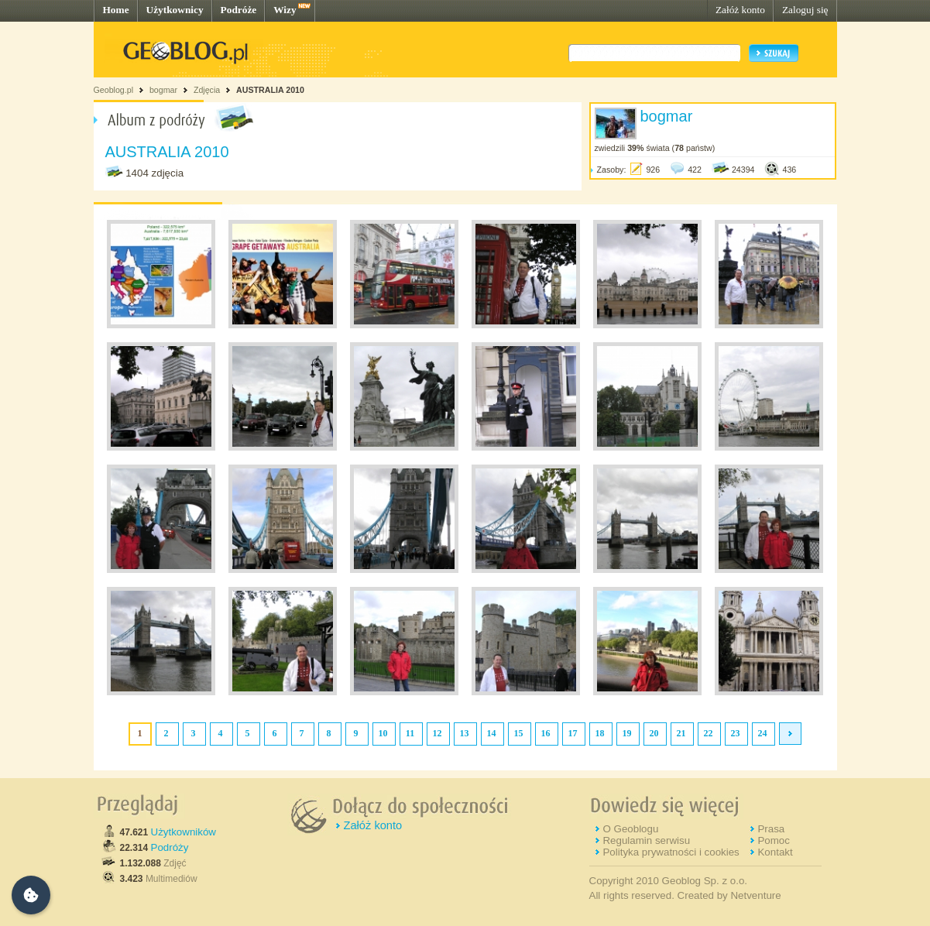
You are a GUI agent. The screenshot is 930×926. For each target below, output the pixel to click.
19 (627, 733)
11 (410, 733)
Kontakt (774, 852)
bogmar (163, 89)
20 (654, 733)
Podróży (170, 847)
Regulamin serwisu (646, 840)
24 (762, 733)
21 (681, 733)
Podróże (239, 9)
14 (491, 733)
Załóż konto (740, 9)
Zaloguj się (805, 9)
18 (600, 733)
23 (735, 733)
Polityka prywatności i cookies (670, 852)
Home (116, 9)
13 (464, 733)
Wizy (284, 9)
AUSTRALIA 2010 (270, 89)
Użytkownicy (175, 9)
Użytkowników (183, 832)
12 (437, 733)
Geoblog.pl (114, 89)
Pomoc (773, 840)
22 (708, 733)
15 (518, 733)
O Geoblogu (630, 829)
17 (573, 733)
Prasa (770, 829)
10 (383, 733)
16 (546, 733)
